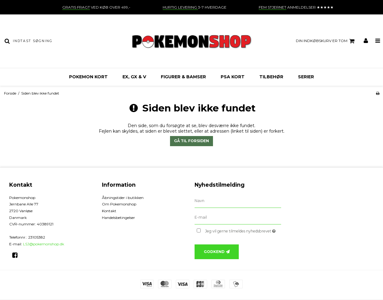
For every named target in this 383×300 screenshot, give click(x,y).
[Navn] (238, 200)
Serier (306, 77)
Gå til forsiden (191, 140)
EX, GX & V (134, 77)
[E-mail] (238, 217)
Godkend (214, 251)
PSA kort (233, 77)
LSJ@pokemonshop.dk (43, 244)
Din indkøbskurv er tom (326, 41)
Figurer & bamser (183, 77)
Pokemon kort (88, 77)
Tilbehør (271, 77)
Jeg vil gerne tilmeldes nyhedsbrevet (243, 230)
